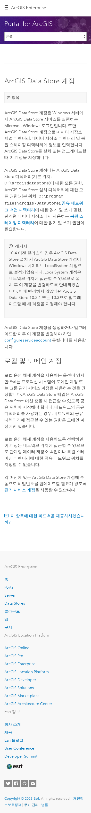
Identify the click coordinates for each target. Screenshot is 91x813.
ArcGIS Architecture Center (28, 702)
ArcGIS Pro (13, 654)
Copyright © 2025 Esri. (22, 797)
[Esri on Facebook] (16, 782)
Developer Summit (20, 755)
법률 (44, 803)
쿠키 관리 (31, 803)
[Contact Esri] (32, 782)
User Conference (19, 747)
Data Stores (14, 602)
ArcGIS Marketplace (22, 694)
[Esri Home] (14, 765)
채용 (8, 731)
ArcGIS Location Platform (26, 670)
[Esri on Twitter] (8, 782)
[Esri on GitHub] (24, 782)
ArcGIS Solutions (19, 686)
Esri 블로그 (13, 739)
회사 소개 (12, 723)
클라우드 (12, 610)
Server (10, 594)
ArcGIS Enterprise (28, 7)
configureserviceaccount (27, 338)
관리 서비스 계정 (19, 488)
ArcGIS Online (16, 646)
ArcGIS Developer (20, 678)
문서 (8, 625)
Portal (9, 586)
